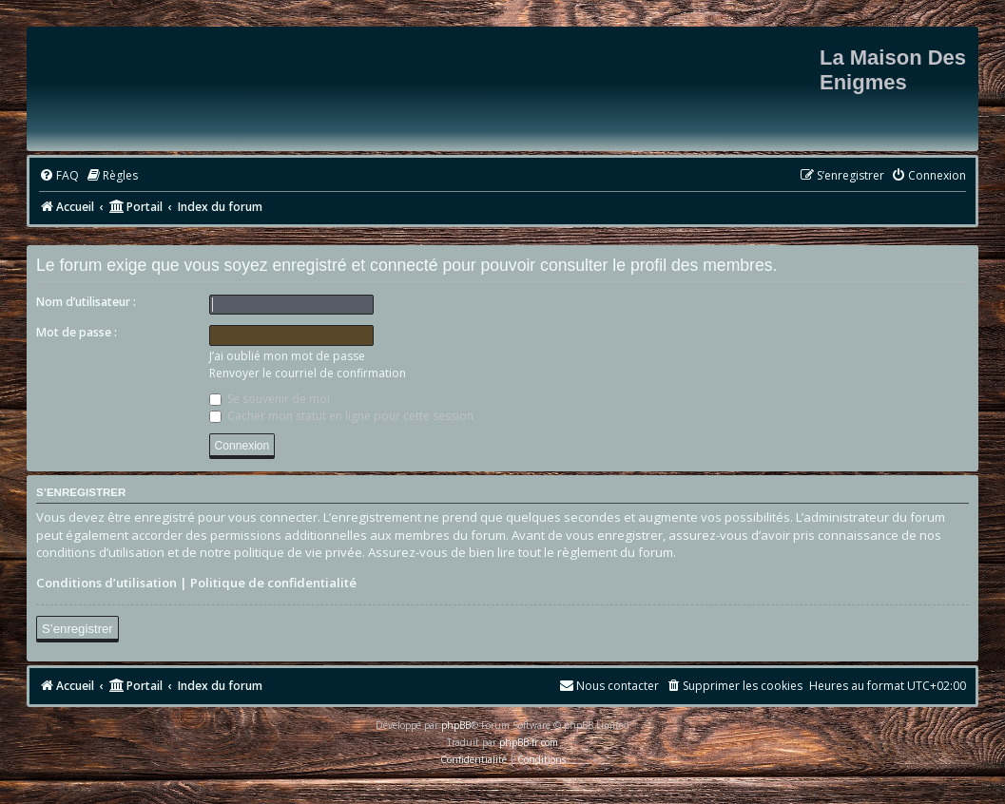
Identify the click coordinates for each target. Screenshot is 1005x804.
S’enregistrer (77, 629)
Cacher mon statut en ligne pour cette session (341, 416)
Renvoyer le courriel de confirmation (307, 373)
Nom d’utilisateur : (86, 302)
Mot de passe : (76, 332)
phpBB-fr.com (528, 742)
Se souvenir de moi (269, 399)
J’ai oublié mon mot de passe (287, 356)
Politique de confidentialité (273, 582)
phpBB (456, 725)
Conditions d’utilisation (106, 582)
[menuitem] (59, 176)
